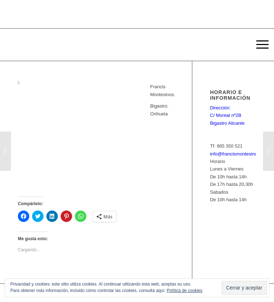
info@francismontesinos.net (239, 154)
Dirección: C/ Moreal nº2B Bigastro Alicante (227, 115)
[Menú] (259, 45)
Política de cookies (184, 290)
